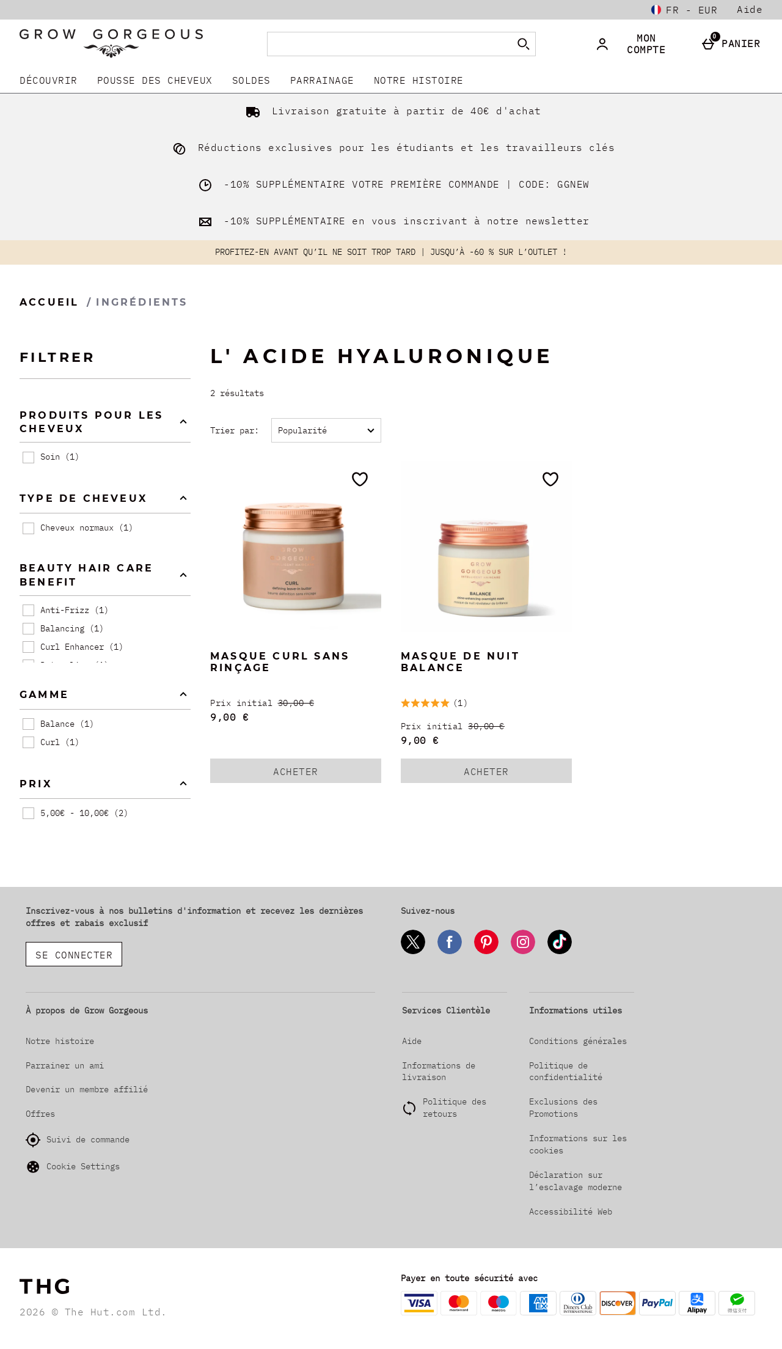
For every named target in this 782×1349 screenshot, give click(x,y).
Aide (749, 9)
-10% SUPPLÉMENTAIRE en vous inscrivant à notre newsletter (391, 221)
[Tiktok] (559, 952)
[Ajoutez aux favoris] (360, 479)
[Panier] (733, 44)
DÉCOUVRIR (49, 80)
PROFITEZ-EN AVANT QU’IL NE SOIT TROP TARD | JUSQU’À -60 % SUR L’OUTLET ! (391, 251)
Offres (40, 1113)
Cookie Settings (73, 1167)
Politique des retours (454, 1107)
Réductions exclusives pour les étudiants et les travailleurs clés (391, 147)
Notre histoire (419, 80)
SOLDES (251, 80)
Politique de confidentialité (565, 1071)
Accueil (49, 302)
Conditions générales (578, 1040)
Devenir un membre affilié (87, 1089)
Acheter (309, 774)
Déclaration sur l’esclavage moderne (575, 1181)
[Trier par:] (326, 430)
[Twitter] (413, 952)
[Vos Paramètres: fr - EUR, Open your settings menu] (684, 10)
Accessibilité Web (570, 1211)
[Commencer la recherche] (523, 44)
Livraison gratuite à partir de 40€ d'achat (391, 111)
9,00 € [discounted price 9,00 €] (229, 717)
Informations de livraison (438, 1071)
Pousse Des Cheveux (155, 80)
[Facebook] (449, 952)
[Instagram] (523, 952)
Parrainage (322, 80)
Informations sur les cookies (578, 1144)
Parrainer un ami (65, 1065)
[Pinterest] (486, 952)
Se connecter (73, 955)
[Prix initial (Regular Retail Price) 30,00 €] (295, 703)
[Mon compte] (639, 44)
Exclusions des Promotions (563, 1107)
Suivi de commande (78, 1140)
